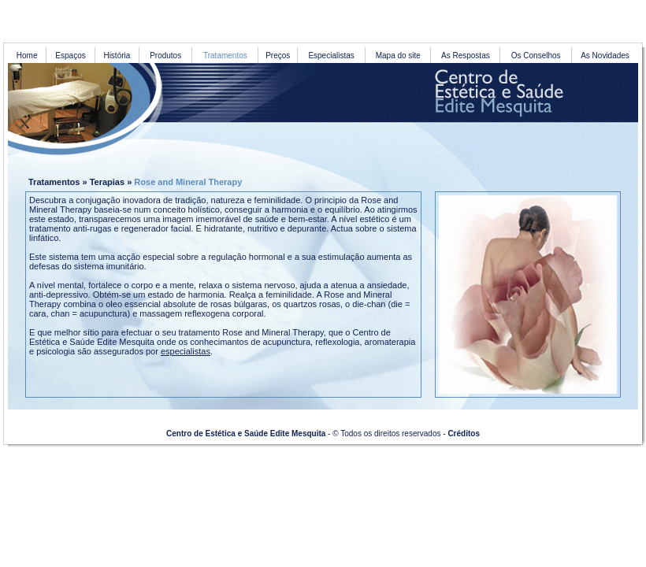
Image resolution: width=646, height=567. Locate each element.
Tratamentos (54, 182)
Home (27, 55)
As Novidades (605, 55)
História (116, 55)
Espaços (70, 55)
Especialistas (331, 55)
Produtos (165, 55)
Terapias (107, 182)
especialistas (185, 351)
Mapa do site (398, 55)
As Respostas (465, 55)
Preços (277, 55)
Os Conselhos (536, 55)
